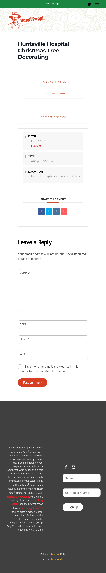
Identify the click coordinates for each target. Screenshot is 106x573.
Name (24, 323)
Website (25, 354)
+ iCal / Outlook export (54, 93)
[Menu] (97, 4)
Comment (27, 272)
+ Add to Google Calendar (54, 82)
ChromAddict (57, 559)
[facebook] (66, 466)
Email (24, 339)
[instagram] (73, 466)
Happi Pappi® (51, 554)
